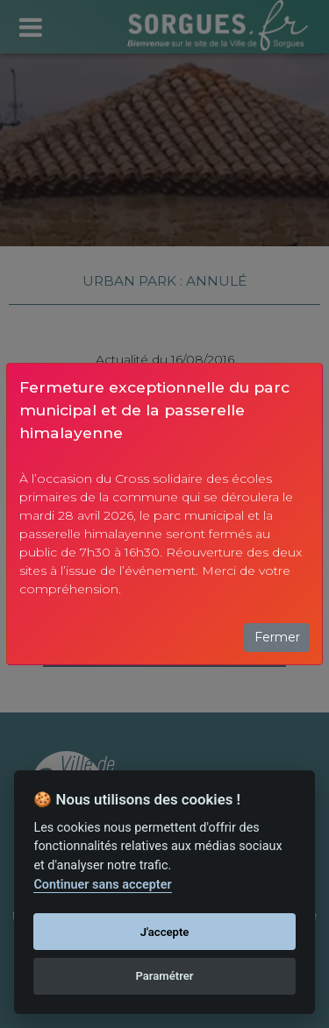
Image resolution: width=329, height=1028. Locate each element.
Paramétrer (164, 975)
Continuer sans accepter (102, 884)
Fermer (277, 637)
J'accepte (165, 932)
